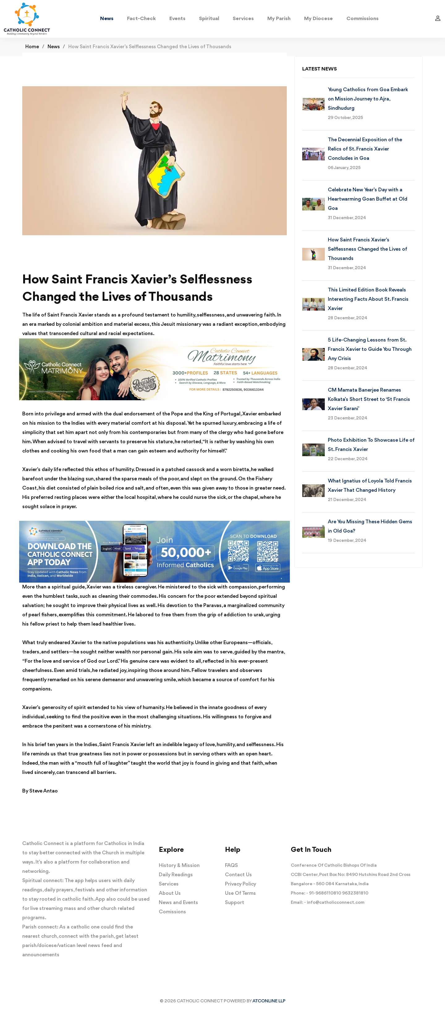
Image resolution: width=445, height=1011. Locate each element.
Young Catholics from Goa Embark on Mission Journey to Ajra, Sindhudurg (368, 99)
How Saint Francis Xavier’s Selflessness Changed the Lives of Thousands (367, 249)
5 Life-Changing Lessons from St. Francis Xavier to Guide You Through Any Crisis (370, 349)
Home (32, 47)
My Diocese (318, 18)
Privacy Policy (240, 884)
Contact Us (238, 874)
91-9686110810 (325, 893)
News (106, 18)
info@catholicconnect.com (335, 902)
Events (177, 18)
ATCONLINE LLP (269, 1001)
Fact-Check (141, 18)
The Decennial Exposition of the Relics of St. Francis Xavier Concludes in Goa (365, 149)
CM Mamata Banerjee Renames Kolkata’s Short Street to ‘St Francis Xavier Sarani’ (369, 399)
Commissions (362, 18)
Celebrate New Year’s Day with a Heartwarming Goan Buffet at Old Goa (367, 199)
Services (243, 18)
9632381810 (355, 893)
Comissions (172, 912)
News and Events (178, 902)
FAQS (231, 865)
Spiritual (209, 18)
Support (234, 902)
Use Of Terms (240, 893)
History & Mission (179, 865)
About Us (170, 893)
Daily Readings (176, 874)
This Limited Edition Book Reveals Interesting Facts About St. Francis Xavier (368, 299)
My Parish (278, 18)
